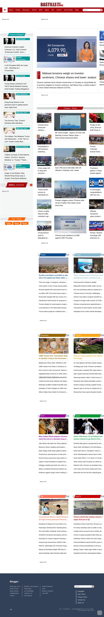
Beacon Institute (47, 591)
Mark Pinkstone (47, 586)
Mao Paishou (14, 591)
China (18, 10)
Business (25, 10)
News (11, 10)
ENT (40, 10)
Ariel (43, 588)
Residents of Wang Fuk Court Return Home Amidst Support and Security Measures (67, 524)
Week (17, 223)
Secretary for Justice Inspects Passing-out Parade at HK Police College (63, 538)
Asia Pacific (68, 10)
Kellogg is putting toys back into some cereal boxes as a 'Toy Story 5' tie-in (64, 465)
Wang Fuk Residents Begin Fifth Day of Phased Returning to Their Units (63, 549)
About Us (81, 603)
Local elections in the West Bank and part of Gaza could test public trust (63, 308)
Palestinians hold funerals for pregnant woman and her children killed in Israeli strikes (67, 300)
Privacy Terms (82, 597)
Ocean (12, 595)
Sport (47, 10)
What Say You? (15, 586)
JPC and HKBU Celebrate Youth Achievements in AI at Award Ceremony (63, 531)
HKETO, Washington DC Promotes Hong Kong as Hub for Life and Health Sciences (67, 546)
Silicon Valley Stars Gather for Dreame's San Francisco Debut (60, 392)
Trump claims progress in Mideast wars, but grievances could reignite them (64, 311)
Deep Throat (14, 588)
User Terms (81, 594)
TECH (34, 10)
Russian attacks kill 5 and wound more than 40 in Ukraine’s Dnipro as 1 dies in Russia (68, 289)
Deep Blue (27, 588)
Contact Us (81, 600)
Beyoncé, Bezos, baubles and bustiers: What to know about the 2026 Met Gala (65, 447)
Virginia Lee (28, 593)
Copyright (81, 591)
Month (24, 223)
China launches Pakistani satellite (85, 282)
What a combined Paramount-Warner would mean (56, 469)
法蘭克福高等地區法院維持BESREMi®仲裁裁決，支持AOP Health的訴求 (63, 377)
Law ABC (45, 593)
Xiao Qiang (28, 595)
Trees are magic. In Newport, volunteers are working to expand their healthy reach (66, 282)
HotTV (59, 10)
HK (53, 10)
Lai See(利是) (28, 591)
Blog (77, 10)
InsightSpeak (14, 593)
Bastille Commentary (31, 586)
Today (8, 223)
